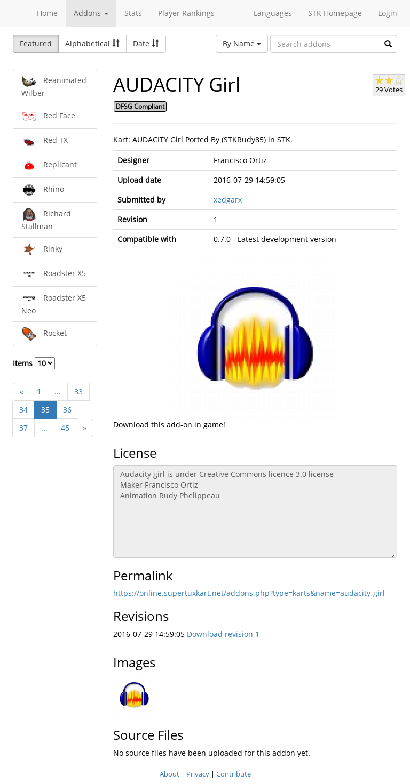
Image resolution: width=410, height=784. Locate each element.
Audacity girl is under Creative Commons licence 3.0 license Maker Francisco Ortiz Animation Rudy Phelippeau (255, 511)
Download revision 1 (223, 634)
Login (387, 13)
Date (146, 43)
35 (45, 410)
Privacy (197, 774)
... (57, 391)
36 (67, 410)
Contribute (233, 774)
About (169, 774)
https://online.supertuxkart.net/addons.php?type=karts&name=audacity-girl (249, 593)
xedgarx (228, 200)
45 (65, 428)
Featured (36, 43)
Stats (133, 13)
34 (23, 410)
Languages (273, 13)
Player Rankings (186, 13)
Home (47, 13)
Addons (91, 13)
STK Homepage (335, 13)
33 (78, 391)
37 (23, 428)
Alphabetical (92, 43)
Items (34, 363)
